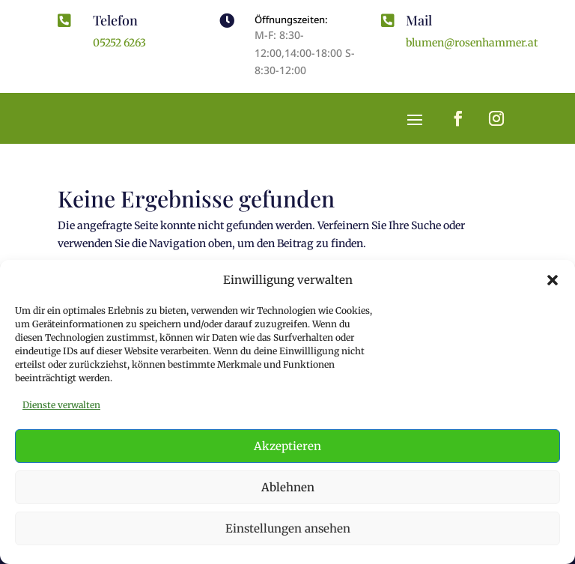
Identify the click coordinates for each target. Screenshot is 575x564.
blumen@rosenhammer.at (472, 42)
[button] (552, 280)
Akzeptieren (287, 446)
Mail (419, 20)
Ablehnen (287, 487)
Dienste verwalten (61, 404)
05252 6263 (119, 42)
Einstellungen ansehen (287, 528)
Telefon (115, 20)
